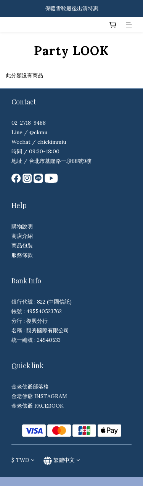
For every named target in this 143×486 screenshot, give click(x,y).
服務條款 (22, 255)
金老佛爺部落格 (30, 386)
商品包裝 (22, 245)
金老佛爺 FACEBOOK (37, 405)
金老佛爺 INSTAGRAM (39, 396)
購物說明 (22, 226)
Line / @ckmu (29, 132)
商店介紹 (22, 235)
